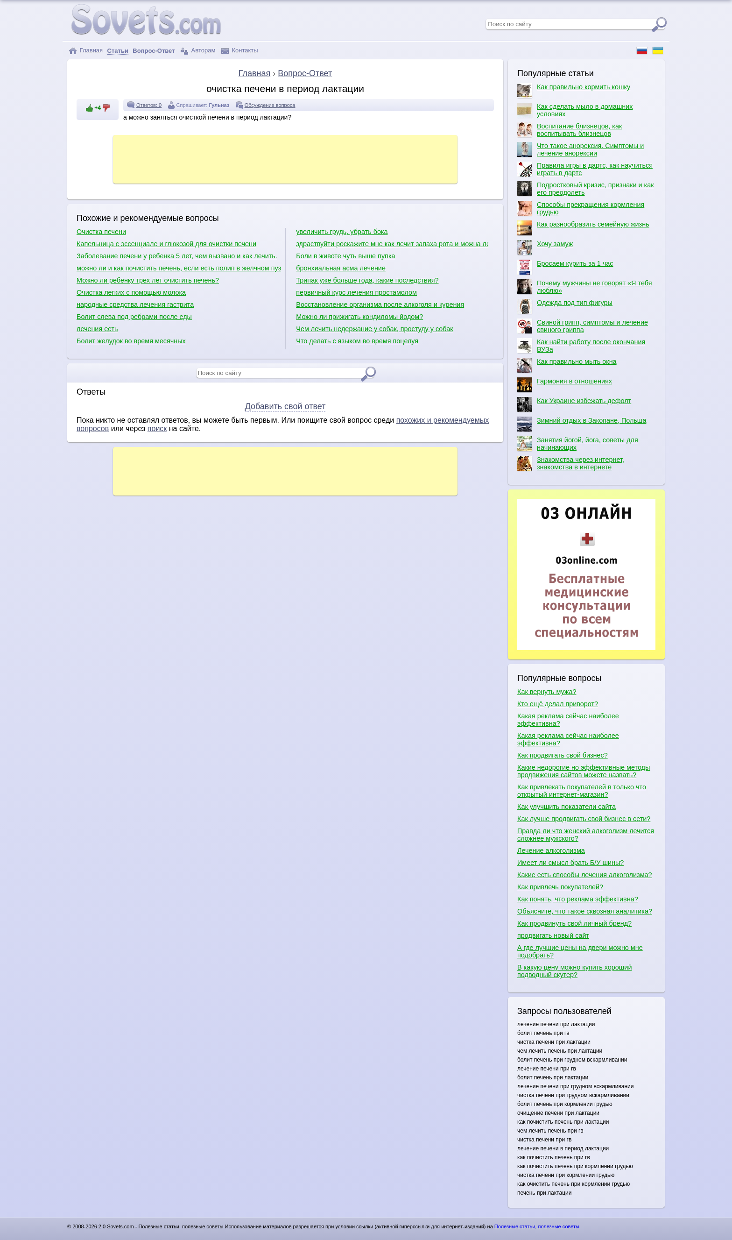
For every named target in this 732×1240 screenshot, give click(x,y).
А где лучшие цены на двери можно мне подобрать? (580, 951)
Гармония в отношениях (564, 384)
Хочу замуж (545, 247)
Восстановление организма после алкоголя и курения (380, 304)
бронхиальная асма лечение (341, 268)
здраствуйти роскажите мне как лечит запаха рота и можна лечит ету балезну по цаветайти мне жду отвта (392, 244)
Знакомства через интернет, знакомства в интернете (570, 463)
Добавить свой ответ (285, 406)
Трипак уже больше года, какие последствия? (367, 280)
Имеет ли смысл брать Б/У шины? (570, 862)
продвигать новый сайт (553, 935)
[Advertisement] (285, 158)
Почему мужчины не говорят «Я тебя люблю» (584, 286)
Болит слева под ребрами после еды (134, 316)
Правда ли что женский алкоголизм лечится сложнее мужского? (585, 834)
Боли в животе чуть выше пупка (345, 256)
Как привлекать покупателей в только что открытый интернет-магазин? (581, 790)
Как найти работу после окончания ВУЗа (581, 345)
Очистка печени (101, 231)
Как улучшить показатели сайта (566, 806)
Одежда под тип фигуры (564, 306)
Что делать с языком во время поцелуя (357, 341)
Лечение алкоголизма (551, 850)
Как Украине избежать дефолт (574, 404)
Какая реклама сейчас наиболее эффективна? (568, 719)
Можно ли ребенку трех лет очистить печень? (148, 280)
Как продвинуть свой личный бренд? (574, 923)
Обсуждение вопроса (270, 105)
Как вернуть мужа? (546, 691)
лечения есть (97, 329)
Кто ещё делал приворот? (557, 704)
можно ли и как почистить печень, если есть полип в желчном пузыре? (179, 268)
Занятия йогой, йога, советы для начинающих (577, 443)
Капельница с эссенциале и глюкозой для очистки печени (166, 244)
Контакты (239, 51)
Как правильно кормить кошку (573, 90)
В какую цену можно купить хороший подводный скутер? (574, 971)
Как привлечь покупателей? (560, 887)
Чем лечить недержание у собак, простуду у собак (374, 329)
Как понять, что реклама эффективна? (577, 899)
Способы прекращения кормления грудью (580, 208)
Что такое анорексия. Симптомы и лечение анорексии (580, 149)
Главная (86, 51)
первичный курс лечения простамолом (356, 292)
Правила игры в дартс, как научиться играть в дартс (585, 169)
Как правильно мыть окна (567, 365)
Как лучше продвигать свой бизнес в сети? (583, 818)
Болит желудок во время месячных (131, 341)
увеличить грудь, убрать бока (341, 231)
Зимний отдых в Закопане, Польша (581, 424)
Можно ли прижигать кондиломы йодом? (359, 316)
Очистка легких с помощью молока (131, 292)
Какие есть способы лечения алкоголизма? (584, 875)
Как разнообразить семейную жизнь (583, 227)
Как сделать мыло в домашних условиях (575, 110)
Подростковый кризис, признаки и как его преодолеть (585, 188)
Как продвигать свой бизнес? (562, 755)
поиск (157, 428)
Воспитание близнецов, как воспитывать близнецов (569, 129)
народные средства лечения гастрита (135, 304)
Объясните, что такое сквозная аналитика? (584, 911)
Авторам (198, 51)
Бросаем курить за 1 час (565, 267)
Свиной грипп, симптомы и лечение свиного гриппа (582, 326)
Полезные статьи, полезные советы (536, 1226)
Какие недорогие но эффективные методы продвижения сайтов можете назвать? (583, 771)
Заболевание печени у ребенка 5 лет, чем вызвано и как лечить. (177, 256)
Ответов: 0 (149, 105)
